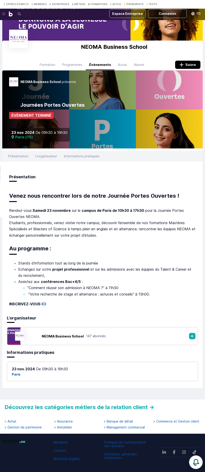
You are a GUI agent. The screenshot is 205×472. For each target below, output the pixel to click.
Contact (60, 450)
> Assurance (63, 421)
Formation (47, 64)
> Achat (10, 421)
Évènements (100, 64)
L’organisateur (46, 156)
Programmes (72, 64)
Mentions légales (67, 459)
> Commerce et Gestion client (176, 421)
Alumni (139, 64)
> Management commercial (124, 427)
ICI (44, 304)
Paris (16, 374)
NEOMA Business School (63, 336)
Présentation (18, 156)
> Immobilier (63, 427)
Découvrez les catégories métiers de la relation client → (79, 407)
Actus (122, 64)
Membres (61, 442)
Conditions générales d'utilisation (120, 456)
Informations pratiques (81, 156)
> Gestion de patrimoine (23, 427)
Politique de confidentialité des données (125, 444)
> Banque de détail (118, 421)
